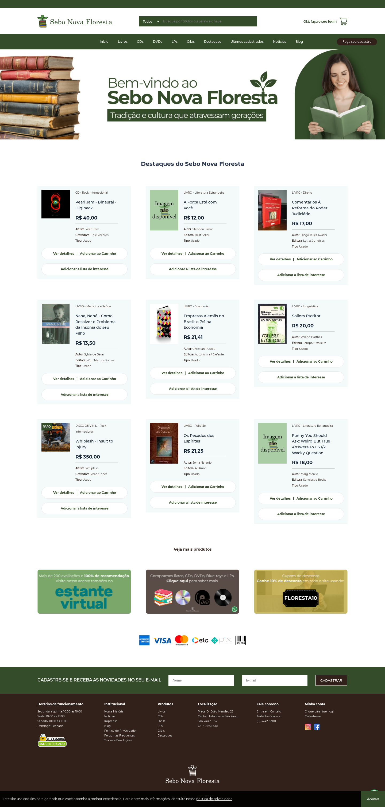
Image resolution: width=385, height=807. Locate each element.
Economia (202, 306)
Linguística (310, 306)
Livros (123, 42)
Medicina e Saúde (98, 306)
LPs (175, 42)
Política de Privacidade (120, 730)
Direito (307, 192)
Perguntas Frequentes (119, 735)
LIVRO (188, 192)
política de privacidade (214, 799)
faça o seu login (324, 21)
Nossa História (114, 711)
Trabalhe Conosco (269, 716)
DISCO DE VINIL (86, 426)
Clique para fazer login (320, 711)
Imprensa (110, 721)
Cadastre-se (313, 716)
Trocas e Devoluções (118, 740)
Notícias (279, 42)
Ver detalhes (63, 254)
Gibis (191, 42)
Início (104, 42)
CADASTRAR (331, 681)
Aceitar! (373, 799)
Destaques (212, 42)
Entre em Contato (269, 711)
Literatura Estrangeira (210, 192)
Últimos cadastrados (247, 42)
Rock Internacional (95, 192)
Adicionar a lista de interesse (85, 269)
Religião (200, 426)
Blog (299, 42)
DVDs (157, 42)
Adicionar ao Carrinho (98, 254)
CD (77, 192)
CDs (140, 42)
